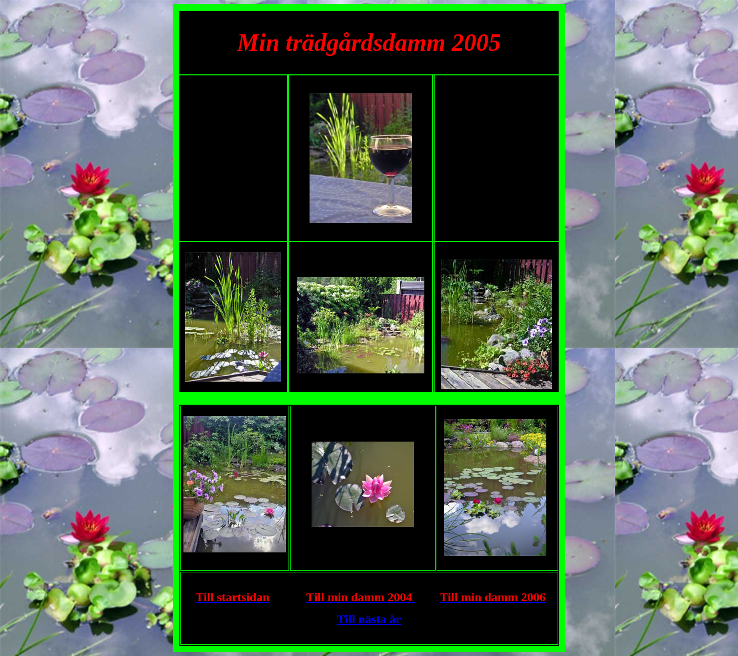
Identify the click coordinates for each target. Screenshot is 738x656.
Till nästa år (369, 619)
